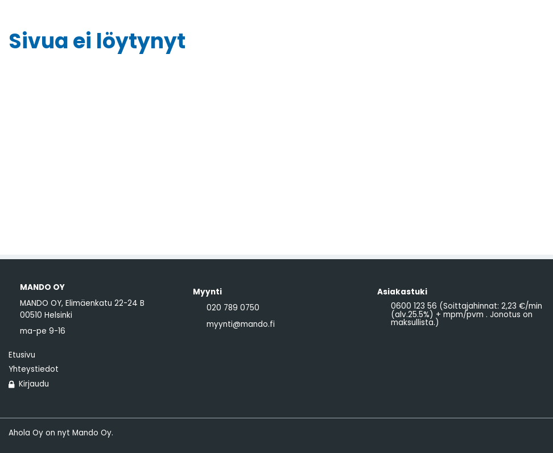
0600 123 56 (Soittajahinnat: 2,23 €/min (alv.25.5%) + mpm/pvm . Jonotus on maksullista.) (466, 314)
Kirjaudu (29, 384)
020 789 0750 (233, 308)
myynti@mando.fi (241, 325)
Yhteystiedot (34, 369)
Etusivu (22, 355)
